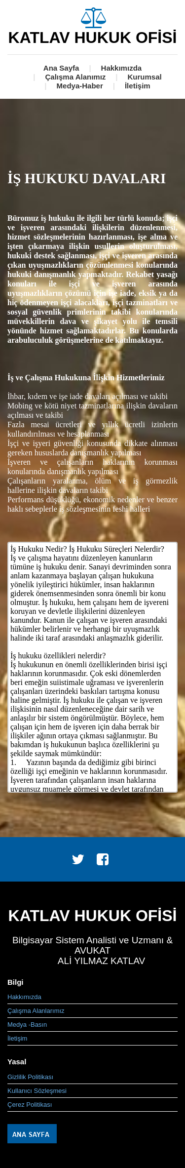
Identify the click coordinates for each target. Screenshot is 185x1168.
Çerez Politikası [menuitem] (29, 1104)
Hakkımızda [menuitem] (24, 997)
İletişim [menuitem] (17, 1038)
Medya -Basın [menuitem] (27, 1024)
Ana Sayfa (61, 68)
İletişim (137, 85)
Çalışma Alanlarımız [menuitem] (36, 1010)
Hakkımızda (121, 68)
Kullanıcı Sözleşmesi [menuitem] (37, 1090)
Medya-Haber (80, 85)
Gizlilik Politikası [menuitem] (30, 1077)
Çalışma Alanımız (75, 77)
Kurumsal (145, 77)
